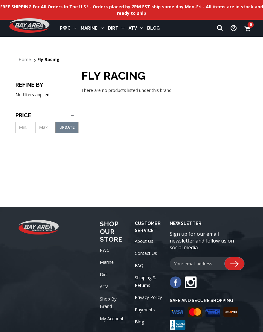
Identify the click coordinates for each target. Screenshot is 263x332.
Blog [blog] (153, 28)
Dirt (116, 28)
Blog (139, 322)
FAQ (139, 265)
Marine (92, 28)
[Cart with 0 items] (249, 28)
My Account (112, 319)
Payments (145, 310)
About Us (144, 241)
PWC (68, 28)
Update (67, 127)
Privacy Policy (148, 297)
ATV (136, 28)
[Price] (45, 115)
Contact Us (146, 253)
